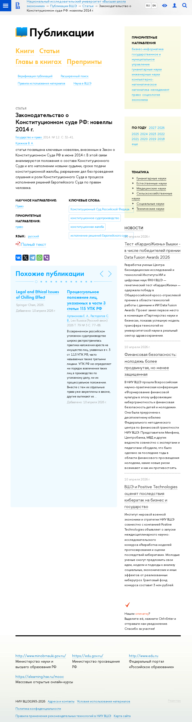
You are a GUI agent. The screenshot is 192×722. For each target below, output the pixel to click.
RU (148, 5)
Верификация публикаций (35, 76)
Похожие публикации (50, 273)
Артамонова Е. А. (78, 316)
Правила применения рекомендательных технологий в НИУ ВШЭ (63, 716)
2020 (144, 139)
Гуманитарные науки (151, 178)
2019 (152, 139)
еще (135, 144)
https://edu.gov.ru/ (87, 655)
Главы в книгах (39, 61)
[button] (36, 281)
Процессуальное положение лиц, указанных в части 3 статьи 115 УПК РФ (86, 300)
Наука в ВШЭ (82, 83)
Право (20, 206)
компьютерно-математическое (144, 81)
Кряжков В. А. (25, 143)
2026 (161, 127)
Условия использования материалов (103, 701)
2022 (161, 134)
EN (154, 5)
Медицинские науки (151, 188)
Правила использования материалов (41, 83)
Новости (133, 228)
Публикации (61, 32)
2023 (152, 134)
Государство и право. (29, 137)
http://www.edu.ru (143, 655)
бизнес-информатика (148, 49)
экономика (140, 99)
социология (151, 94)
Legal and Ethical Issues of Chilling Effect (37, 294)
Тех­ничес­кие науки (150, 208)
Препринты (84, 61)
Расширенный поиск (74, 76)
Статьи (49, 50)
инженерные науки (146, 74)
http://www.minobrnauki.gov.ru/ (41, 655)
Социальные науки (150, 203)
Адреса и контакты (61, 701)
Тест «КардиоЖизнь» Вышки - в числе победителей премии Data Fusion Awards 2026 (152, 250)
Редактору (174, 700)
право (136, 94)
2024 (144, 134)
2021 (135, 139)
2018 (161, 139)
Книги (25, 50)
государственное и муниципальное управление (146, 59)
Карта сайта (122, 716)
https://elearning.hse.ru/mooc (40, 676)
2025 (135, 134)
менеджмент (160, 89)
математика (140, 89)
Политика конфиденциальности (38, 708)
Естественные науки (151, 183)
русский (33, 236)
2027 (152, 127)
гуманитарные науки (147, 69)
